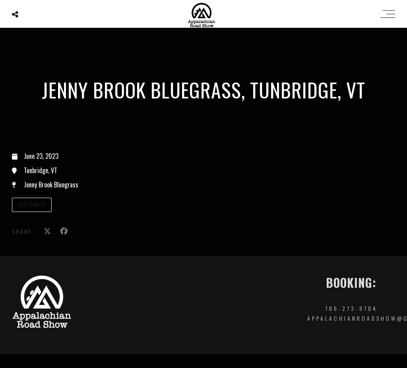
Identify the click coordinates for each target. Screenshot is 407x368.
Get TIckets (31, 205)
